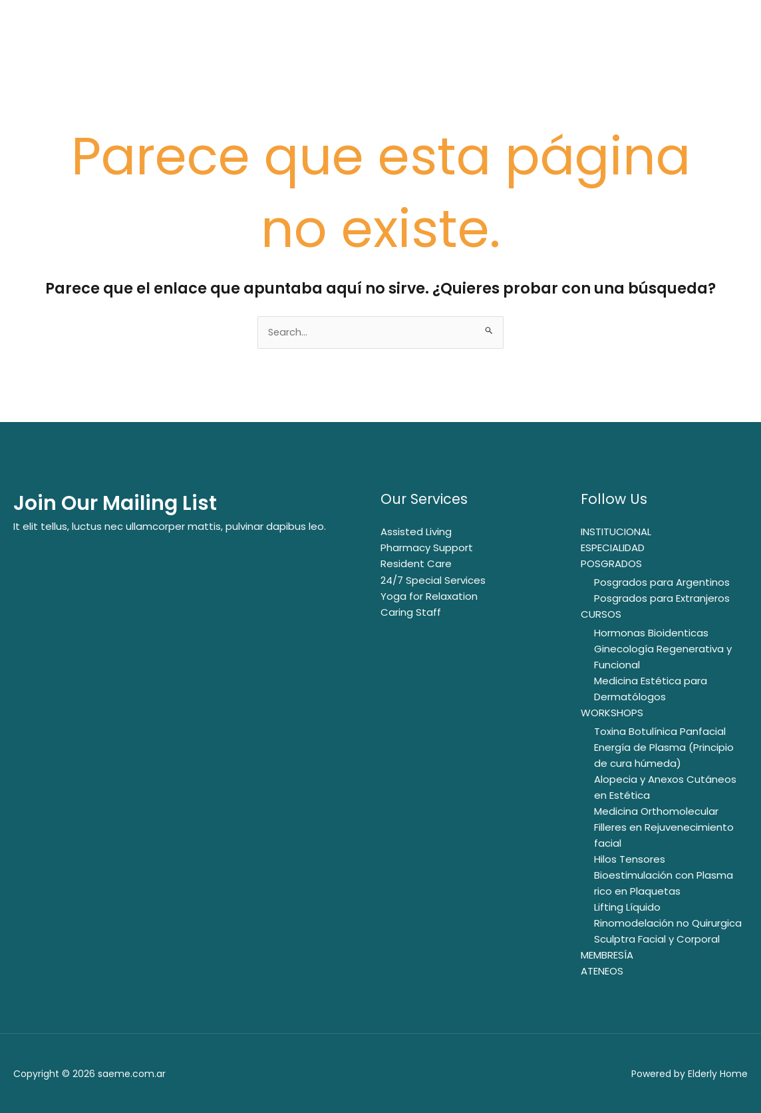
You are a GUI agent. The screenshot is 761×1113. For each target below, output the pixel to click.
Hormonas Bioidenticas (651, 633)
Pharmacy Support (426, 548)
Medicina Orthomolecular (656, 811)
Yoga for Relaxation (429, 596)
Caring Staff (410, 612)
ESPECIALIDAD (613, 548)
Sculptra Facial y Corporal (657, 939)
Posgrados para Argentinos (662, 582)
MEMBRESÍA (607, 955)
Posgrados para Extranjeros (662, 598)
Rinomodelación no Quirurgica (668, 923)
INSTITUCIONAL (616, 532)
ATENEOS (602, 971)
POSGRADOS (611, 564)
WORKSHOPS (612, 713)
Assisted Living (416, 532)
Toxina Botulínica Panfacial (660, 731)
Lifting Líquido (627, 907)
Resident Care (416, 564)
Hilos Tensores (629, 859)
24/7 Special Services (433, 580)
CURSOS (601, 614)
